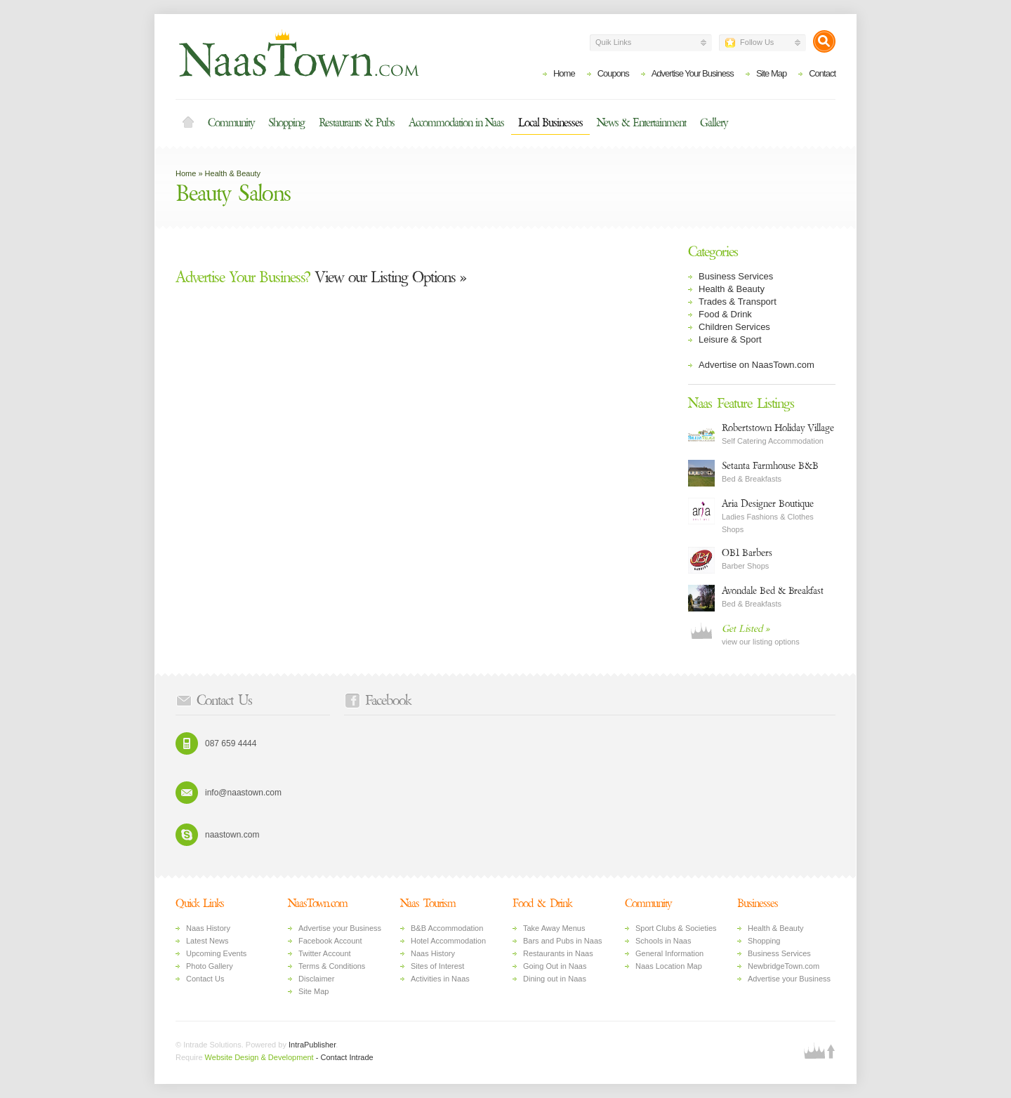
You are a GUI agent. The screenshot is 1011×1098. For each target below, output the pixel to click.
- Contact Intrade (345, 1057)
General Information (669, 953)
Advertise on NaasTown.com (756, 364)
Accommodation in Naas (456, 123)
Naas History (208, 928)
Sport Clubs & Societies (676, 928)
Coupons (613, 73)
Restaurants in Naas (558, 953)
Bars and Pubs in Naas (562, 941)
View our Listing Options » (321, 277)
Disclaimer (316, 978)
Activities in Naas (440, 978)
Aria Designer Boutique (768, 504)
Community (231, 123)
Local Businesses (550, 123)
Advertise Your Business (693, 73)
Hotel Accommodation (448, 941)
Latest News (207, 941)
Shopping (286, 123)
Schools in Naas (663, 941)
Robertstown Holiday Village (778, 428)
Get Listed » (745, 629)
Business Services (736, 276)
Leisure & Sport (730, 339)
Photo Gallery (209, 966)
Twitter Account (324, 953)
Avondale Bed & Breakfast (773, 591)
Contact (822, 73)
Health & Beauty (233, 173)
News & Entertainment (641, 123)
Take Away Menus (554, 928)
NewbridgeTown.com (783, 966)
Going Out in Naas (555, 966)
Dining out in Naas (554, 978)
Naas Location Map (668, 966)
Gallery (713, 123)
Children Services (734, 327)
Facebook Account (330, 941)
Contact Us (205, 978)
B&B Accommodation (447, 928)
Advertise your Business (339, 928)
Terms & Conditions (331, 966)
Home (564, 73)
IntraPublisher (312, 1044)
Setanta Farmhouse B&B (770, 466)
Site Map (771, 73)
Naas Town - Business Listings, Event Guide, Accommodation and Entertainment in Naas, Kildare (298, 53)
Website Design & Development (259, 1057)
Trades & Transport (738, 301)
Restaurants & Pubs (357, 123)
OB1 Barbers (747, 553)
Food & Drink (725, 314)
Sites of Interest (437, 966)
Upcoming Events (216, 953)
